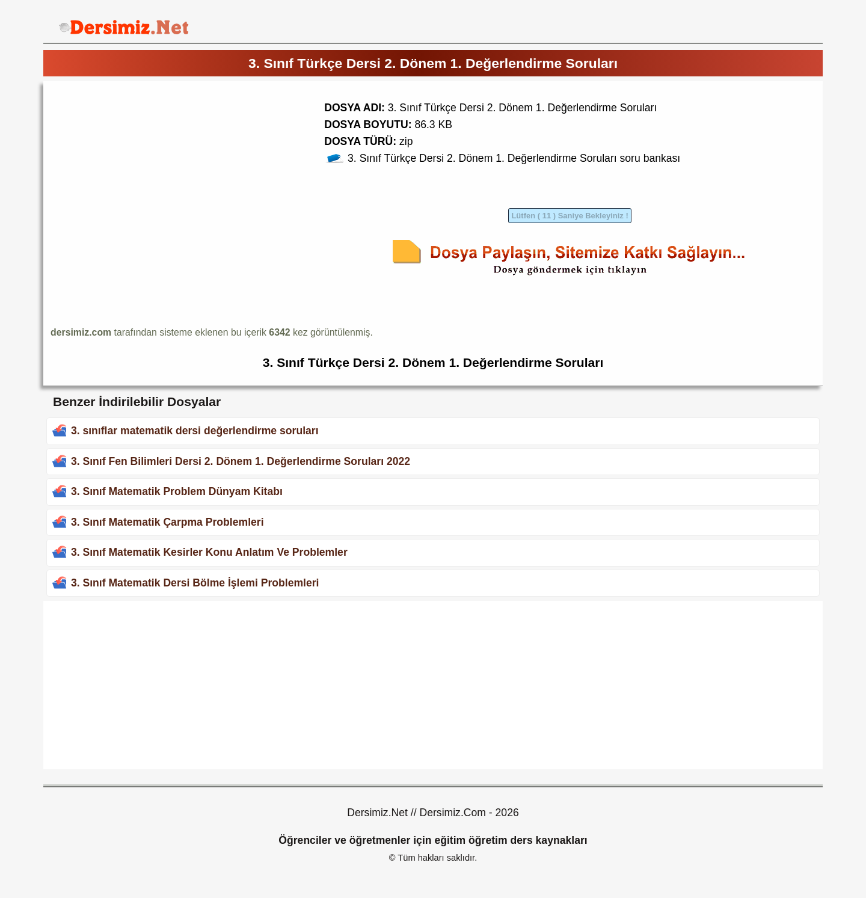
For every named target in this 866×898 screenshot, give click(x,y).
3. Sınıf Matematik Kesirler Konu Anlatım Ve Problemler (209, 552)
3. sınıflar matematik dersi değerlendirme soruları (195, 431)
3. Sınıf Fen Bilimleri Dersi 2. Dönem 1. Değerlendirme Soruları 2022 (240, 461)
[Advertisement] (152, 172)
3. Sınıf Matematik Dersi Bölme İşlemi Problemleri (195, 583)
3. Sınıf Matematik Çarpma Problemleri (167, 522)
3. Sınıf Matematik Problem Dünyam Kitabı (177, 491)
